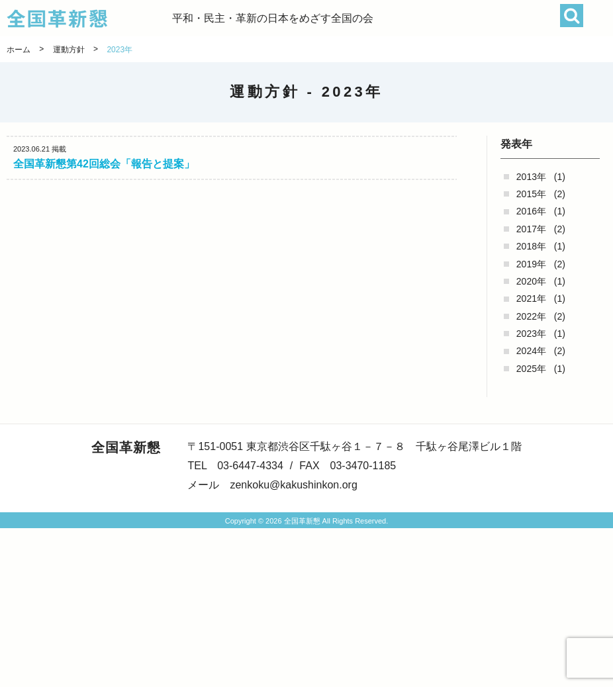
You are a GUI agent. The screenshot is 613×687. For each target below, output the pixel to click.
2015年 (531, 194)
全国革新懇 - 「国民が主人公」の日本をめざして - (89, 18)
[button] (598, 18)
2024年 (531, 350)
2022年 (531, 316)
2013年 (531, 176)
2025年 (531, 368)
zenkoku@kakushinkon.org (293, 484)
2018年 (531, 246)
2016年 (531, 211)
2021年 (531, 298)
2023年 (531, 333)
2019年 (531, 264)
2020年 (531, 281)
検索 (571, 15)
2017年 (531, 229)
